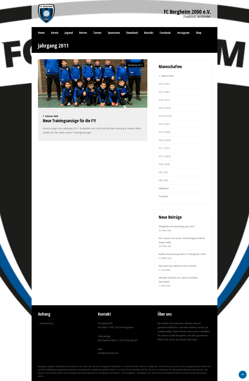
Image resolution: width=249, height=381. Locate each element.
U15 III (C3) (165, 115)
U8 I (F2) (163, 180)
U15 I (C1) (164, 99)
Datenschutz (47, 323)
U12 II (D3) (165, 140)
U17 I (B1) (164, 91)
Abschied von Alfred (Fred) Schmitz (178, 265)
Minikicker (164, 188)
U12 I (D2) (164, 132)
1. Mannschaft (166, 75)
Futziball (163, 196)
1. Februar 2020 (50, 116)
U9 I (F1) (163, 172)
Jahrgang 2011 (135, 65)
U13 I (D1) (164, 124)
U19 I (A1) (164, 83)
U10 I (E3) (164, 164)
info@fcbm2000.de (108, 353)
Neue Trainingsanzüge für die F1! (69, 120)
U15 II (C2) (165, 107)
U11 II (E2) (165, 156)
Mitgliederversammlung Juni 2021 (177, 226)
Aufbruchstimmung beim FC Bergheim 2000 (182, 254)
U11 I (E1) (164, 148)
